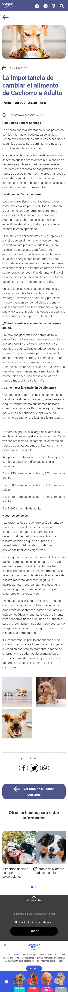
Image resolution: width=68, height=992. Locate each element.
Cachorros (19, 103)
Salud (43, 103)
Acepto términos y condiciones (36, 922)
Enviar (34, 931)
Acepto (34, 968)
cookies (15, 954)
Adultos (7, 103)
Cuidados (32, 103)
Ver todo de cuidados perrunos (34, 791)
